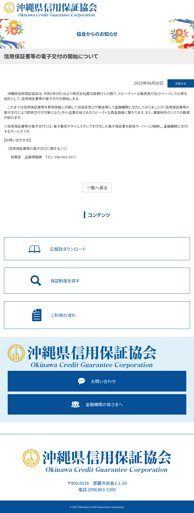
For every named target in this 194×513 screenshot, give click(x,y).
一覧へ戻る (97, 187)
